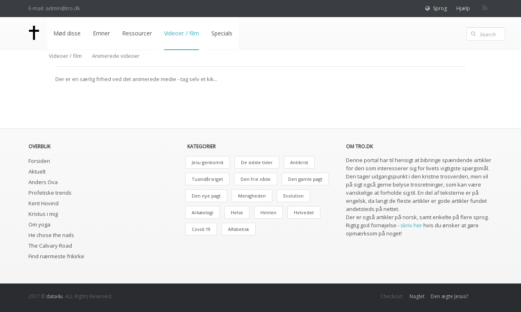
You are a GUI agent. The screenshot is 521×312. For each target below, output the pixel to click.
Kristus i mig (43, 214)
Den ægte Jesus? (449, 296)
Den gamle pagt (305, 179)
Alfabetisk (238, 229)
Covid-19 (201, 229)
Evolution (293, 196)
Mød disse (67, 33)
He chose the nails (51, 235)
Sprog (440, 8)
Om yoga (39, 224)
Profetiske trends (50, 192)
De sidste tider (257, 162)
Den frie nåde (256, 179)
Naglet (417, 296)
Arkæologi (202, 212)
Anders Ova (43, 182)
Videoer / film (181, 33)
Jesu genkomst (207, 162)
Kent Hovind (43, 203)
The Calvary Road (50, 245)
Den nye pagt (206, 196)
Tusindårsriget (207, 179)
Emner (101, 33)
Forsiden (39, 161)
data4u (54, 296)
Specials (221, 33)
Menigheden (252, 196)
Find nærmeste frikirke (56, 256)
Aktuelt (37, 171)
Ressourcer (137, 33)
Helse (237, 212)
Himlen (268, 212)
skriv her (411, 225)
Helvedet (304, 212)
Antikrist (299, 162)
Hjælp (463, 8)
